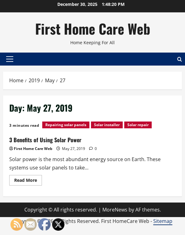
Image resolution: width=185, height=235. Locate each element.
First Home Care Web (92, 29)
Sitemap (162, 221)
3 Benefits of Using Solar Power (45, 140)
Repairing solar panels (65, 124)
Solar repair (138, 124)
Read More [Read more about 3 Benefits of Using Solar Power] (28, 181)
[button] (9, 59)
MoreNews (114, 209)
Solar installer (107, 124)
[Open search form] (179, 59)
